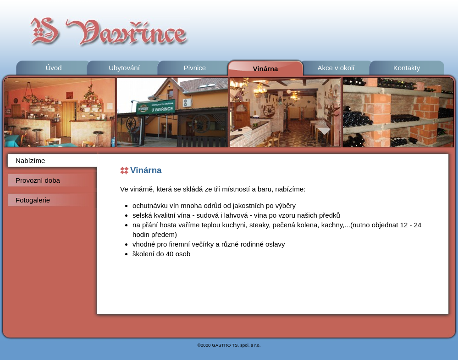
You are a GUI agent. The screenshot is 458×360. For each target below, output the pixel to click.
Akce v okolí (335, 68)
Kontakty (406, 68)
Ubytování (124, 68)
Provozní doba (38, 180)
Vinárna (265, 69)
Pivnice (195, 68)
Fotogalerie (33, 200)
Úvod (53, 68)
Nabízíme (30, 160)
